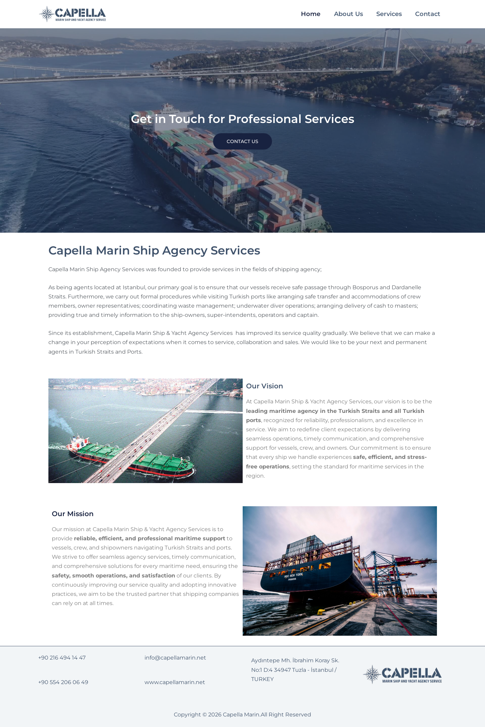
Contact (428, 14)
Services (390, 14)
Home (312, 14)
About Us (349, 14)
